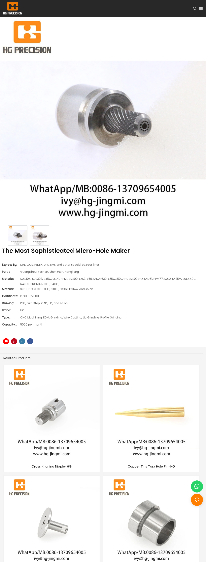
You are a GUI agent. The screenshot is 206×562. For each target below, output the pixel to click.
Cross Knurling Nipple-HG (52, 466)
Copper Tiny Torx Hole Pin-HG (151, 466)
